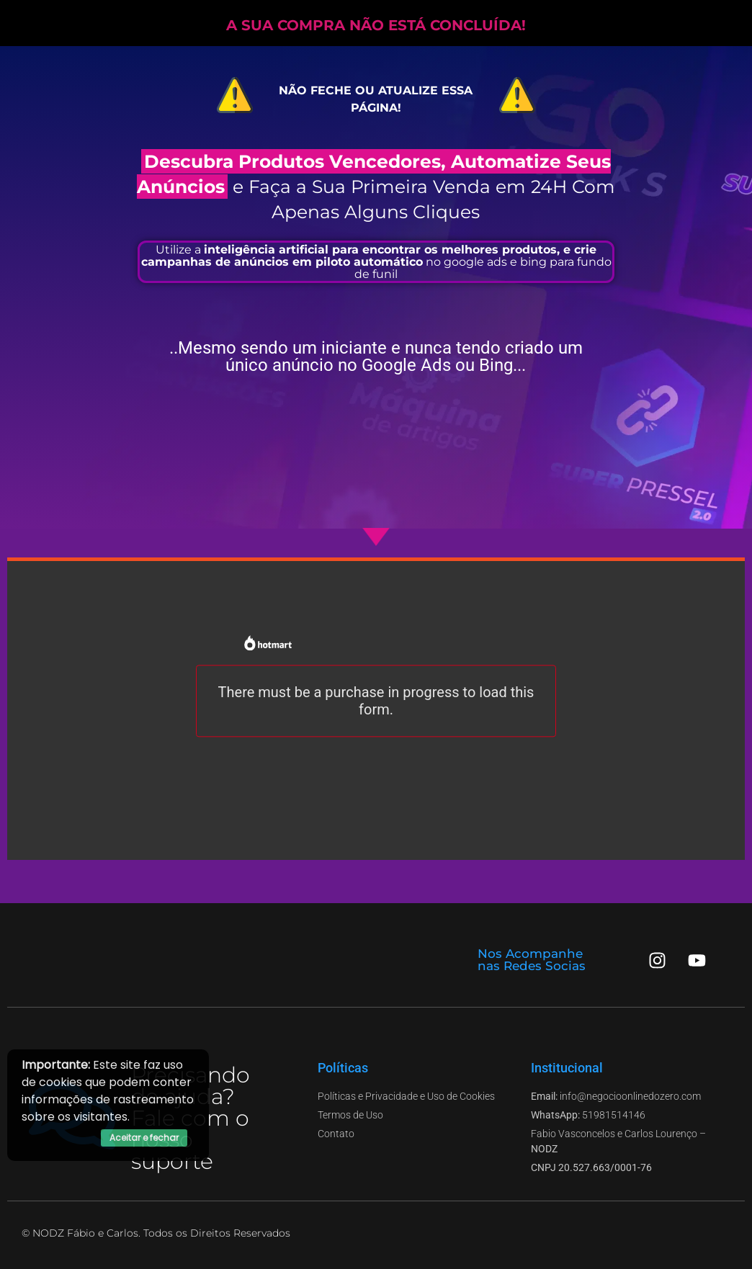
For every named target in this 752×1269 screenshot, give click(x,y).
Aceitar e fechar (144, 1137)
